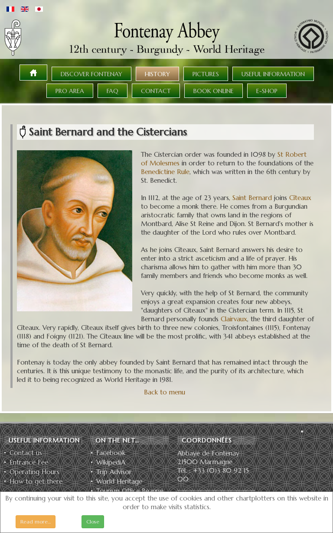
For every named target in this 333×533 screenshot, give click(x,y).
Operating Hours (34, 472)
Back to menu (164, 392)
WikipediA (110, 462)
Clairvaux (234, 319)
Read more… (35, 521)
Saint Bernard (252, 198)
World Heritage (119, 481)
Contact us (26, 453)
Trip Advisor (114, 472)
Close (92, 521)
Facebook (110, 453)
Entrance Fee (29, 462)
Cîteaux (300, 198)
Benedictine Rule (165, 172)
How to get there (36, 481)
